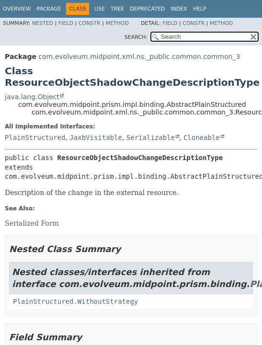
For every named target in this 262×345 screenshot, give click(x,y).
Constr (90, 23)
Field (65, 23)
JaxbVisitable (95, 137)
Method (117, 23)
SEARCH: (136, 37)
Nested (42, 23)
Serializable (150, 137)
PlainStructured (35, 137)
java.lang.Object (32, 97)
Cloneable (201, 137)
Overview (17, 9)
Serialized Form (32, 223)
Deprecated (147, 9)
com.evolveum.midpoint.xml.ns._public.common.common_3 (139, 56)
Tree (117, 9)
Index (179, 9)
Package (49, 9)
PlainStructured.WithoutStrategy (75, 301)
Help (199, 9)
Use (99, 9)
